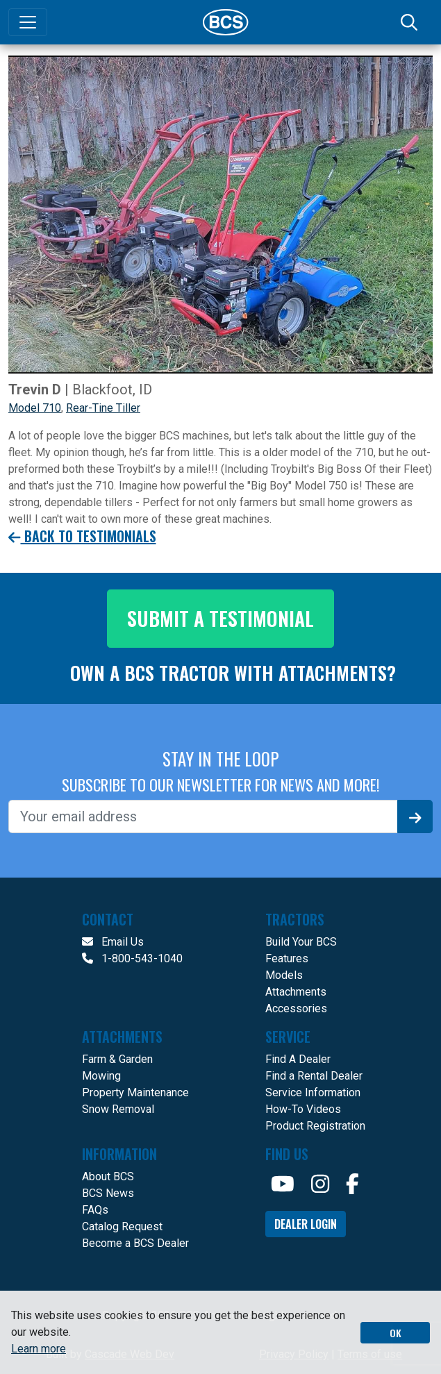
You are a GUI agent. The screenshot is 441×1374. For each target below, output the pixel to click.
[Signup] (415, 816)
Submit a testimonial (220, 618)
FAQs (95, 1209)
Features (286, 958)
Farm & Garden (117, 1059)
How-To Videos (303, 1109)
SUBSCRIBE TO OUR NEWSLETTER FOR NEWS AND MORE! (221, 784)
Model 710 (34, 407)
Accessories (296, 1008)
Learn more (38, 1348)
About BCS (108, 1176)
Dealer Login (305, 1224)
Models (284, 975)
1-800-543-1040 (132, 958)
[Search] (410, 22)
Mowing (101, 1075)
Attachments (295, 991)
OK (395, 1332)
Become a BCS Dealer (135, 1243)
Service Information (312, 1092)
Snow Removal (118, 1109)
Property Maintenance (135, 1092)
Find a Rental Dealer (314, 1075)
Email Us (113, 941)
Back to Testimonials (82, 536)
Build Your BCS (301, 941)
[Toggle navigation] (27, 22)
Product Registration (315, 1125)
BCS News (108, 1193)
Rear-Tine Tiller (103, 407)
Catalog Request (122, 1226)
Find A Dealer (298, 1059)
